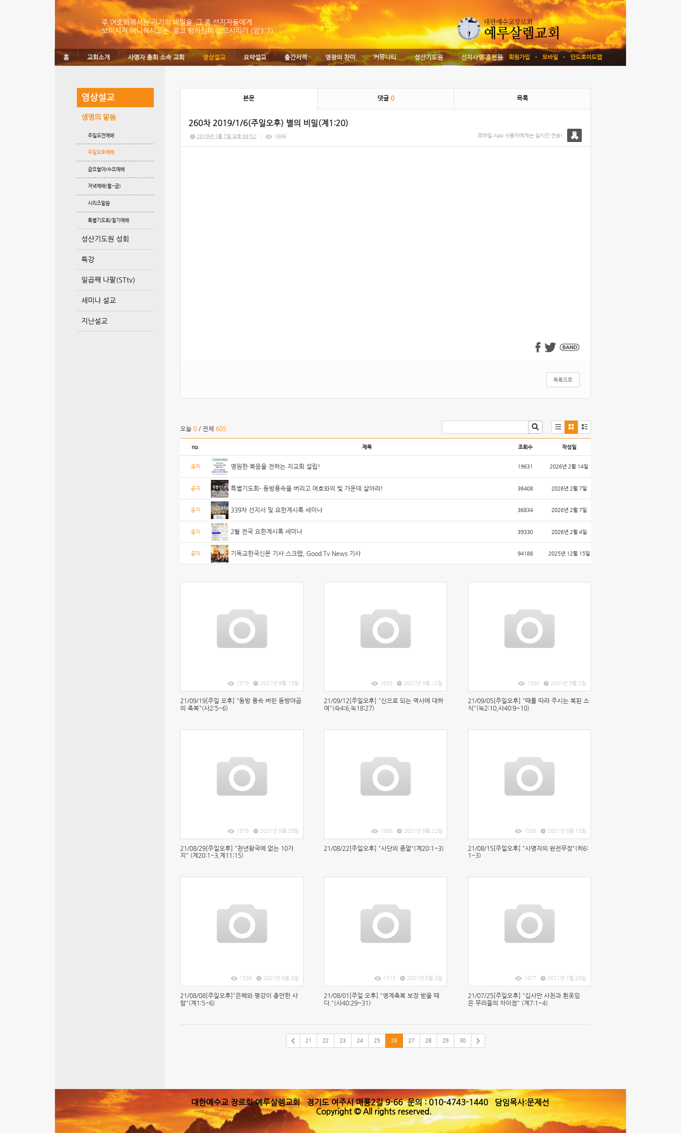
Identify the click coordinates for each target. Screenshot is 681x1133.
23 (343, 1040)
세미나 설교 (98, 300)
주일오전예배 (101, 135)
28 (428, 1040)
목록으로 (562, 380)
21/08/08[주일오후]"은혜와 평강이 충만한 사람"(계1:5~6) (239, 999)
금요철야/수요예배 (106, 169)
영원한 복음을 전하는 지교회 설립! (275, 466)
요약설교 (254, 57)
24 (360, 1040)
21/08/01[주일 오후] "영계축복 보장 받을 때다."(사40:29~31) (381, 999)
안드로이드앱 (586, 57)
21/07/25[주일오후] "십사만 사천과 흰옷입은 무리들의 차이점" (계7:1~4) (524, 999)
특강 (87, 259)
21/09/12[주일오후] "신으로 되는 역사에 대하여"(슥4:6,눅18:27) (383, 704)
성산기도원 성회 (105, 239)
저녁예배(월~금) (104, 186)
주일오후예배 (101, 152)
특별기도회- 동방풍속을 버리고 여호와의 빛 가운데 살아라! (307, 488)
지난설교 (94, 321)
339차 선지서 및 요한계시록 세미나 (276, 509)
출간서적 (295, 57)
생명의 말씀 (98, 117)
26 (394, 1040)
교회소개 (98, 57)
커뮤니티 (384, 57)
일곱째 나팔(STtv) (108, 280)
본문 (248, 98)
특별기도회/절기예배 (108, 220)
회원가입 (519, 57)
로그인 (488, 57)
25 (377, 1040)
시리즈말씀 (99, 203)
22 (325, 1040)
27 (411, 1040)
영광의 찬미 (340, 57)
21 (308, 1040)
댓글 (385, 98)
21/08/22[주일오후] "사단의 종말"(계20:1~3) (384, 848)
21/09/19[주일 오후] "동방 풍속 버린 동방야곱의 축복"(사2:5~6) (240, 704)
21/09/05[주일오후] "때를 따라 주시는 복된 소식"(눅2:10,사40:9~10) (528, 704)
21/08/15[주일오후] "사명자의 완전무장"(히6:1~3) (528, 852)
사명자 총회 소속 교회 (156, 57)
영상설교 (214, 57)
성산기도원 (428, 57)
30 (463, 1040)
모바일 (550, 57)
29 (445, 1040)
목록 (522, 98)
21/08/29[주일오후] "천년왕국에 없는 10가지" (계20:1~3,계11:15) (236, 852)
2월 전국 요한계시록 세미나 (266, 531)
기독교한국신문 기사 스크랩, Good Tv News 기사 (296, 553)
